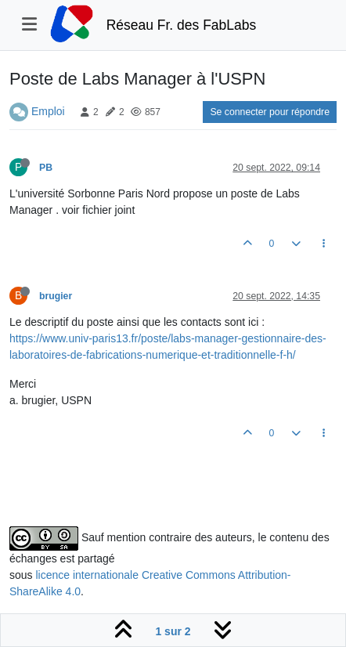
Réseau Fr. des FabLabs (181, 25)
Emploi (48, 111)
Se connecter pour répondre (270, 112)
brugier (55, 296)
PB (45, 167)
